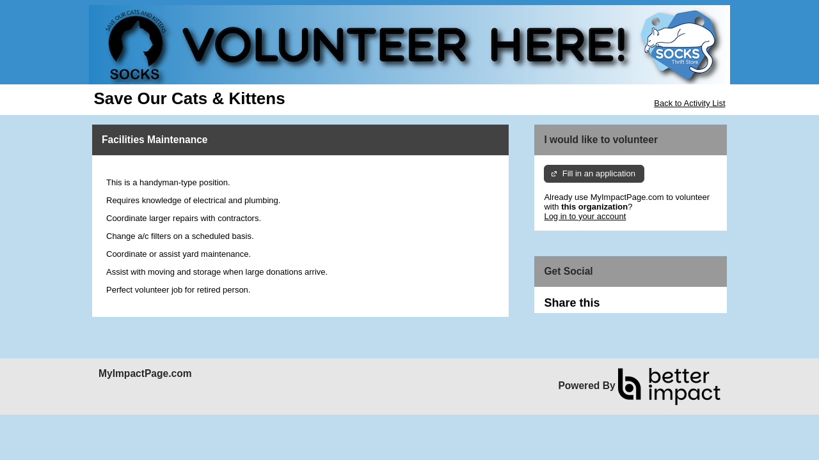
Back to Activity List (689, 103)
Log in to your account (585, 216)
